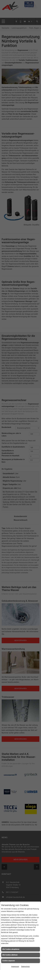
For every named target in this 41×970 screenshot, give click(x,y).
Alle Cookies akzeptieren (10, 949)
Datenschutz (25, 966)
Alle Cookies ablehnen (10, 955)
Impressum (15, 966)
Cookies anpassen (8, 961)
